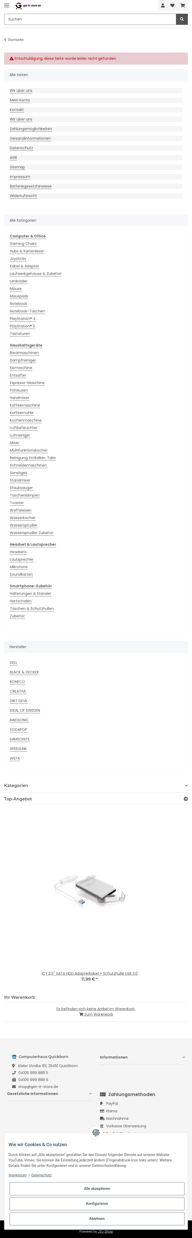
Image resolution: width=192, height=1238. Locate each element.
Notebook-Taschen (27, 311)
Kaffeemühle (22, 412)
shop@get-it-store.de (38, 1086)
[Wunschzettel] (172, 6)
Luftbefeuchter (23, 427)
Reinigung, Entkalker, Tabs (33, 457)
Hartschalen (21, 601)
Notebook (18, 303)
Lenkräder (18, 281)
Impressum (20, 176)
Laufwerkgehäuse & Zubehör (36, 273)
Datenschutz (21, 148)
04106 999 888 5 (33, 1072)
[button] (162, 6)
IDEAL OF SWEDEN (25, 710)
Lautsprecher (22, 559)
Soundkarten (21, 574)
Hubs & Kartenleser (27, 251)
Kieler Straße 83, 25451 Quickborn (48, 1065)
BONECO (17, 681)
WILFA (15, 758)
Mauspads (19, 296)
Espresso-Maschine (27, 382)
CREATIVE (18, 691)
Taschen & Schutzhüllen (32, 608)
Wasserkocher (22, 517)
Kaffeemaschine (25, 405)
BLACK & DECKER (24, 672)
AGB (13, 157)
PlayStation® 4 (23, 318)
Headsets (18, 551)
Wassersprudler (23, 525)
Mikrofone (19, 566)
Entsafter (18, 375)
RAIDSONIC (19, 720)
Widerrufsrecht (23, 195)
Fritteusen (19, 390)
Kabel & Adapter (24, 266)
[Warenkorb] (183, 6)
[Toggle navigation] (6, 3)
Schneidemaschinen (28, 465)
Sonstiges (18, 472)
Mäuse (16, 288)
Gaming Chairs (23, 243)
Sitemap (17, 167)
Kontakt (17, 109)
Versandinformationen (30, 138)
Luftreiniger (20, 435)
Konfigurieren (97, 1204)
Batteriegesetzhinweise (31, 186)
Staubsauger (21, 487)
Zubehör (17, 616)
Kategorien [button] (16, 785)
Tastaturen (20, 333)
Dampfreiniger (23, 360)
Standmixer (20, 480)
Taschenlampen (25, 495)
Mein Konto (20, 100)
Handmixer (19, 397)
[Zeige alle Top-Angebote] (186, 799)
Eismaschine (21, 367)
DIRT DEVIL (19, 700)
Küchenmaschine (26, 420)
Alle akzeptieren (97, 1189)
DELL (13, 662)
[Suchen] (90, 19)
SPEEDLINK (18, 748)
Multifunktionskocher (29, 450)
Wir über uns (21, 90)
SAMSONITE (20, 739)
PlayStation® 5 (22, 326)
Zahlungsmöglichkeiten (31, 128)
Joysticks (18, 258)
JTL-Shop (105, 1231)
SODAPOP (18, 729)
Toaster (17, 502)
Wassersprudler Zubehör (31, 532)
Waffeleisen (21, 510)
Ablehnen (97, 1219)
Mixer (14, 442)
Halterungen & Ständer (30, 593)
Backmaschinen (24, 352)
